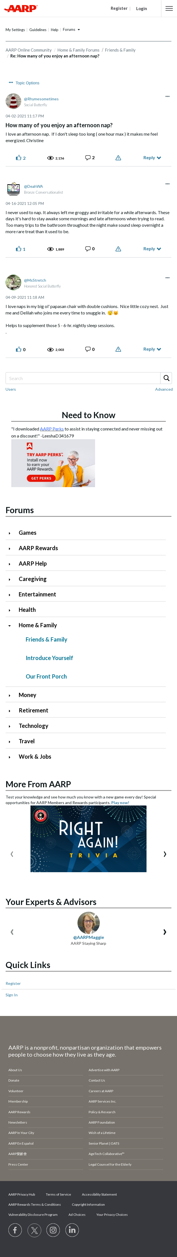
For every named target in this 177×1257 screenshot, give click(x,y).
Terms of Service (58, 1194)
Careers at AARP (101, 1091)
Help (54, 29)
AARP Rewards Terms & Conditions (34, 1204)
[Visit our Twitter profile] (34, 1230)
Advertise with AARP (104, 1070)
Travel (27, 741)
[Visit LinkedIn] (72, 1230)
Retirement (33, 710)
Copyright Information (88, 1204)
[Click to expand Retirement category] (12, 711)
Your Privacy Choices (112, 1214)
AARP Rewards (38, 548)
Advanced (164, 389)
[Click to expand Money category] (12, 695)
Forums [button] (69, 29)
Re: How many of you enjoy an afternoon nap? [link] (54, 55)
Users (11, 389)
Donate (13, 1080)
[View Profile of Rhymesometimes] (41, 98)
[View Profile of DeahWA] (33, 186)
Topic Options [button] (27, 83)
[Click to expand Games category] (12, 533)
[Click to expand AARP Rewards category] (12, 548)
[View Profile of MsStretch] (35, 280)
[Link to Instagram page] (53, 1230)
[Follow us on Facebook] (15, 1230)
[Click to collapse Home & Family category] (12, 625)
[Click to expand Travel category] (12, 741)
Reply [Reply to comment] (149, 248)
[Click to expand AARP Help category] (12, 564)
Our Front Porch (46, 676)
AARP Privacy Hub (21, 1194)
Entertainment (37, 594)
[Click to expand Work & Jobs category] (12, 757)
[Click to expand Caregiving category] (12, 579)
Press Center (18, 1164)
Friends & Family (120, 49)
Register (13, 983)
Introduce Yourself (49, 657)
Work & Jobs (35, 756)
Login (141, 8)
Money (27, 694)
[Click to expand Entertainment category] (12, 594)
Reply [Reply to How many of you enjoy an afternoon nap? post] (149, 157)
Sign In (12, 994)
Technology (33, 725)
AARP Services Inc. (102, 1101)
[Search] (88, 378)
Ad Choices (77, 1214)
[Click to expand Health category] (12, 610)
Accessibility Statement (99, 1194)
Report (118, 157)
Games (27, 532)
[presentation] (12, 853)
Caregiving (33, 578)
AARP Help (33, 563)
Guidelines (37, 29)
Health (27, 609)
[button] (169, 8)
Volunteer (15, 1091)
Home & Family (38, 625)
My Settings (15, 29)
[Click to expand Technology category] (12, 726)
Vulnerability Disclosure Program (33, 1214)
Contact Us (97, 1080)
